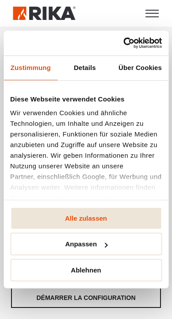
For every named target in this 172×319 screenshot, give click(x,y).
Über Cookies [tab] (140, 67)
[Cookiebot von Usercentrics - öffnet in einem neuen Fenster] (123, 43)
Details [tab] (85, 67)
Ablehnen (86, 270)
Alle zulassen (86, 218)
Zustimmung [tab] (31, 67)
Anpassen (86, 244)
